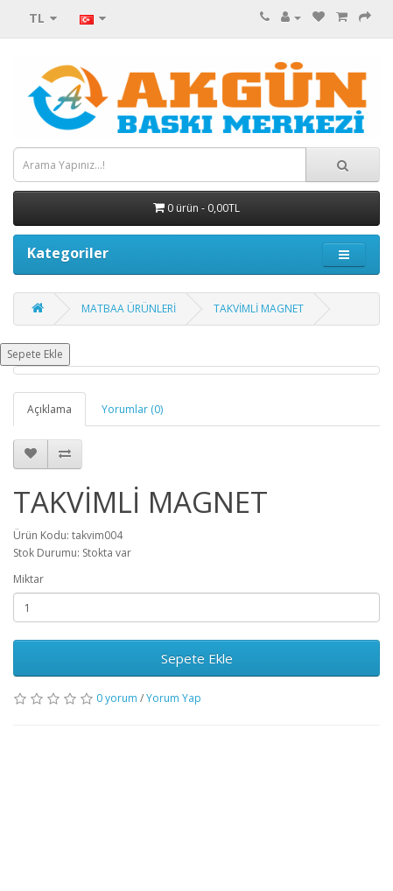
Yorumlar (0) (132, 409)
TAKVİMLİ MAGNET (259, 308)
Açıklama (49, 409)
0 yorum (116, 698)
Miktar (28, 579)
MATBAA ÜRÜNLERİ (128, 308)
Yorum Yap (173, 698)
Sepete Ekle (35, 354)
